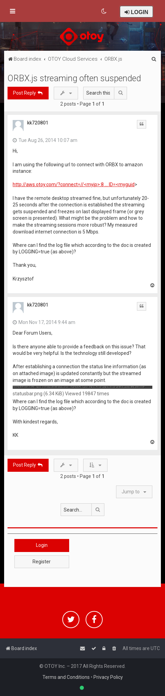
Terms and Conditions (66, 677)
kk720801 (37, 122)
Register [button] (42, 561)
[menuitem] (104, 11)
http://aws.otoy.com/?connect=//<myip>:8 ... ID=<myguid (74, 184)
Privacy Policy (108, 677)
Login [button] (42, 545)
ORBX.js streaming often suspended (74, 78)
